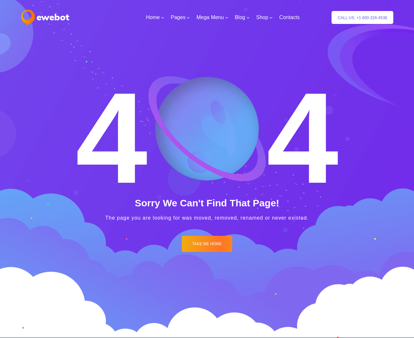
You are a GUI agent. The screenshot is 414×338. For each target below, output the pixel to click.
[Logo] (45, 17)
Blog (240, 17)
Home (153, 17)
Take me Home (207, 244)
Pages (178, 17)
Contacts (289, 17)
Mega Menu (210, 17)
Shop (262, 17)
